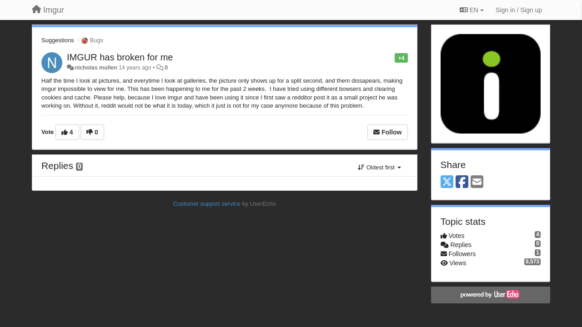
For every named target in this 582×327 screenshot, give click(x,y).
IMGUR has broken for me (120, 57)
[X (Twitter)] (447, 182)
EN (472, 10)
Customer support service (207, 203)
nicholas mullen (96, 67)
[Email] (477, 182)
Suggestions (57, 40)
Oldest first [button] (379, 167)
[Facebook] (462, 182)
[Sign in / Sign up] (519, 10)
